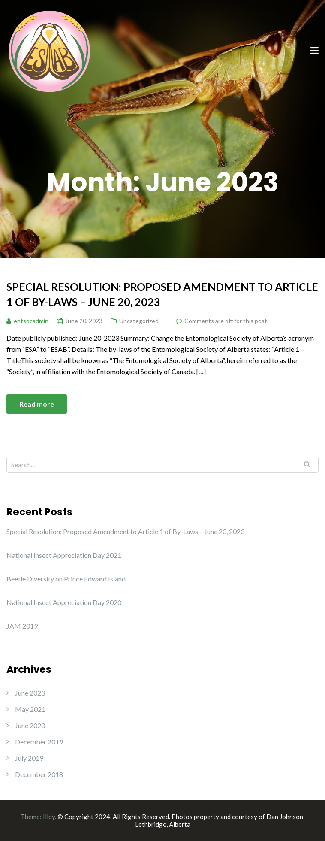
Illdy (49, 816)
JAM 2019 (22, 626)
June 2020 (30, 725)
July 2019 (29, 758)
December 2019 (39, 742)
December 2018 (39, 774)
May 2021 (30, 709)
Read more (36, 404)
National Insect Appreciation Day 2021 (63, 555)
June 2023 (30, 693)
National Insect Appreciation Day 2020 (63, 602)
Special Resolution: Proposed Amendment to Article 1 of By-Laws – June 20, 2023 (162, 294)
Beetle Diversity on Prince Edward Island (66, 579)
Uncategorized (139, 320)
